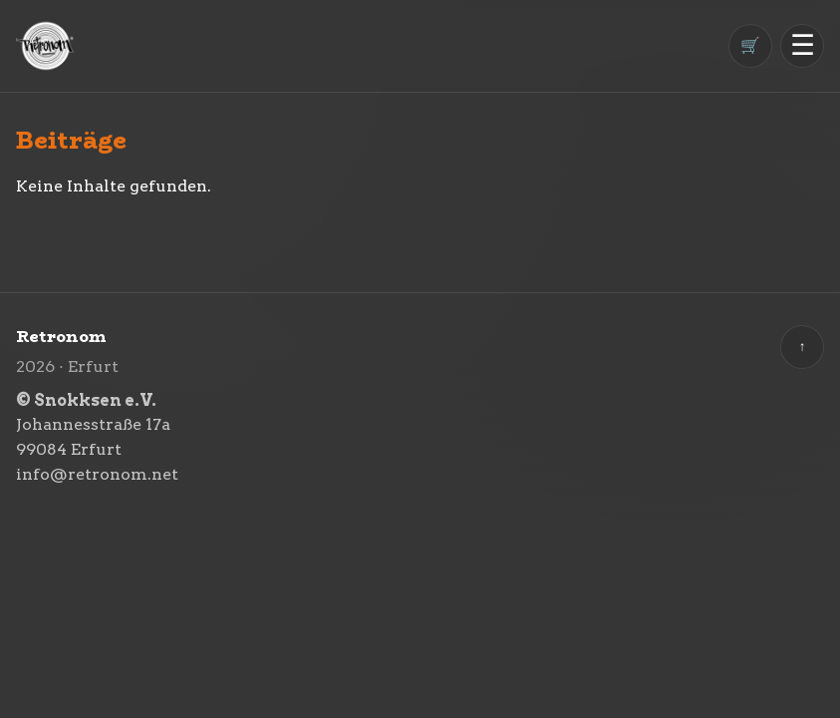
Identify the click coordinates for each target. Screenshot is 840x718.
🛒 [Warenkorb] (750, 45)
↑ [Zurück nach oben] (802, 346)
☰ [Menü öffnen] (802, 45)
